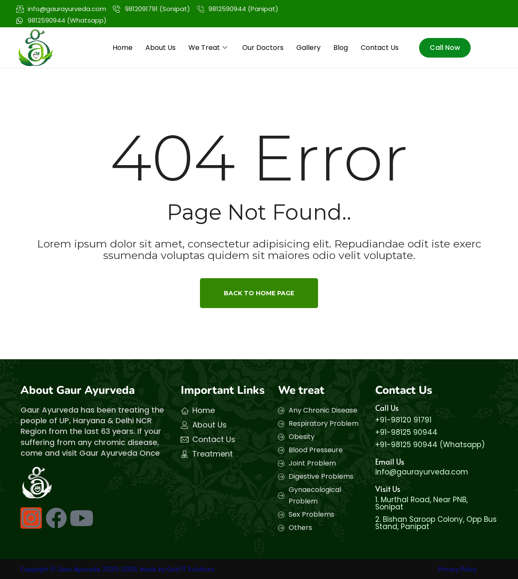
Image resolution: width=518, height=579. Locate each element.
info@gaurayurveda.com (421, 472)
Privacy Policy (457, 568)
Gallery (308, 47)
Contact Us (380, 47)
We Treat (208, 47)
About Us (160, 47)
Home (123, 47)
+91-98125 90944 (406, 432)
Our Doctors (263, 47)
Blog (340, 47)
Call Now (445, 47)
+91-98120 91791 (403, 420)
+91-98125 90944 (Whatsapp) (430, 444)
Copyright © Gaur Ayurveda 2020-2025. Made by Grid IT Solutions (117, 568)
